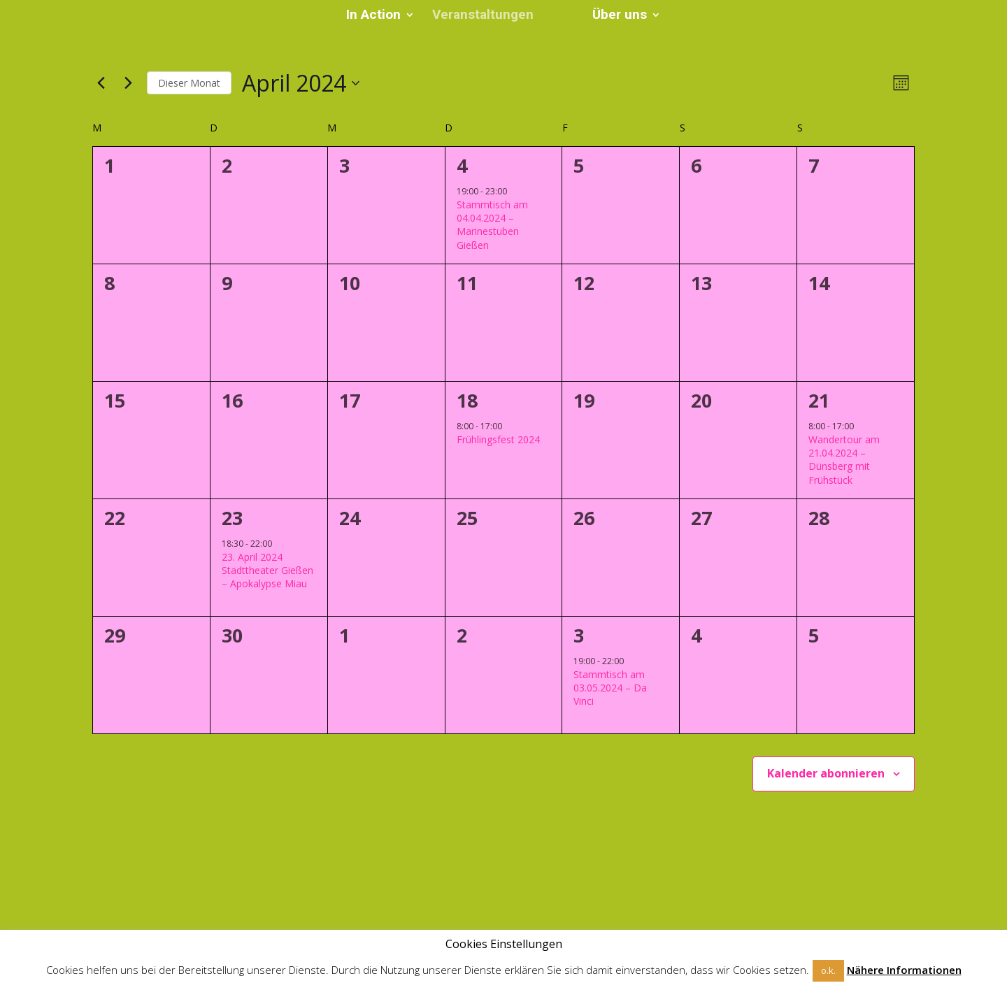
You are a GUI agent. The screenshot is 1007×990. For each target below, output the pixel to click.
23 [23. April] (232, 518)
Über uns (614, 16)
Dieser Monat (189, 82)
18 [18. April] (467, 400)
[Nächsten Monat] (128, 83)
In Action (378, 16)
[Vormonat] (100, 83)
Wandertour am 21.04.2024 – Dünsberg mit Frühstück (844, 460)
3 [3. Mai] (578, 635)
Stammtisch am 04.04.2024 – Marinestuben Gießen (492, 225)
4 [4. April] (462, 165)
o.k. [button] (828, 970)
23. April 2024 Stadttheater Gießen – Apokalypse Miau (267, 570)
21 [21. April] (818, 400)
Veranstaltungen (487, 16)
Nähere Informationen (904, 970)
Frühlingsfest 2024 (498, 439)
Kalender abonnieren (826, 773)
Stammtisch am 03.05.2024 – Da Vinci (610, 688)
